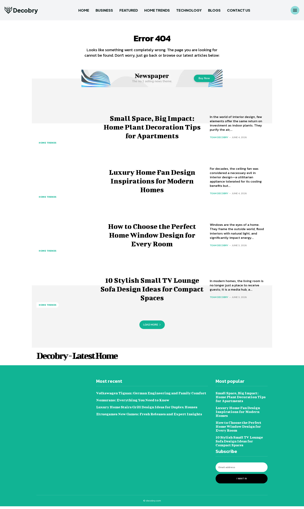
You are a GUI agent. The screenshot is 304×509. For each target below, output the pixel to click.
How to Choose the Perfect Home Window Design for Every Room (152, 237)
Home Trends (47, 145)
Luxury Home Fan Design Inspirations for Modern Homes (152, 183)
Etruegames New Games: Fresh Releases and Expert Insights (149, 417)
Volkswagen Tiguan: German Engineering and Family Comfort (151, 396)
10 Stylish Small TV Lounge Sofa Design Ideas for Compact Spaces (152, 291)
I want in (242, 481)
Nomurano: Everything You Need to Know (132, 403)
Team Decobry (219, 140)
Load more (152, 327)
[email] (242, 470)
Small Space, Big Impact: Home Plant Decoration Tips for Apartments (152, 129)
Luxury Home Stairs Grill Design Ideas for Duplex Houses (146, 410)
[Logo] (21, 10)
